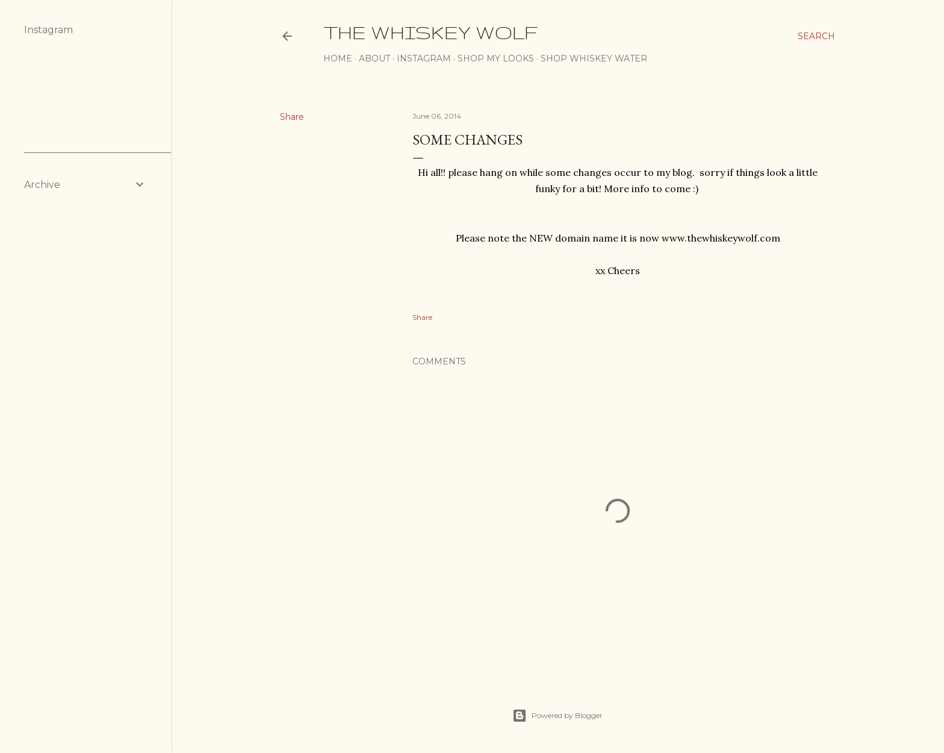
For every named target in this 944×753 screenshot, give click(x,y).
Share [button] (292, 116)
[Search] (816, 36)
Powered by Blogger (557, 715)
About (374, 58)
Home (337, 58)
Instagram (424, 58)
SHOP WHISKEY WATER (594, 58)
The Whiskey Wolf (430, 32)
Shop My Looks (496, 58)
